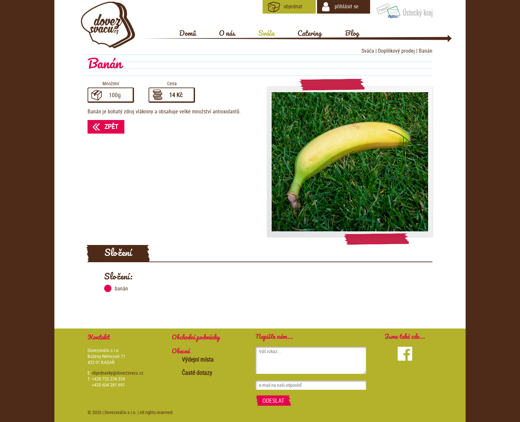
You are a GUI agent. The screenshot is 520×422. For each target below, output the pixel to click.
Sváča (367, 50)
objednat (285, 7)
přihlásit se (340, 7)
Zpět (103, 126)
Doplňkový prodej (396, 50)
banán (116, 288)
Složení (117, 253)
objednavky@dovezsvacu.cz (117, 373)
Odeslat (273, 400)
